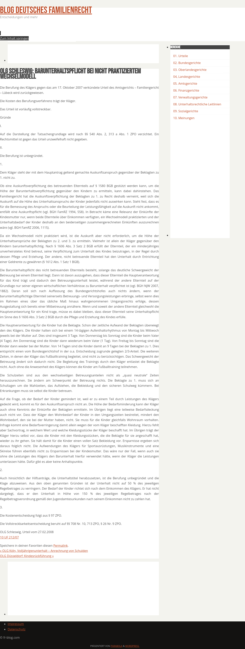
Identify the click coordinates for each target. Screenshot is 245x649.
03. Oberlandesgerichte (190, 70)
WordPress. (132, 646)
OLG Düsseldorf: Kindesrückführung (27, 556)
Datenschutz (16, 629)
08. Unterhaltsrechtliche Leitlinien (197, 104)
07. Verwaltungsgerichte (190, 97)
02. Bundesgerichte (187, 63)
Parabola (116, 646)
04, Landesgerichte (186, 77)
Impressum (16, 624)
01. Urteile (180, 56)
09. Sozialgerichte (185, 111)
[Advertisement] (77, 31)
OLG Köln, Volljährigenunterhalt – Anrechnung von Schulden (44, 551)
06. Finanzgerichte (186, 90)
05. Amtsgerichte (185, 83)
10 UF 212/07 (9, 537)
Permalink (60, 545)
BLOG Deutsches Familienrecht (46, 10)
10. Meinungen (183, 118)
